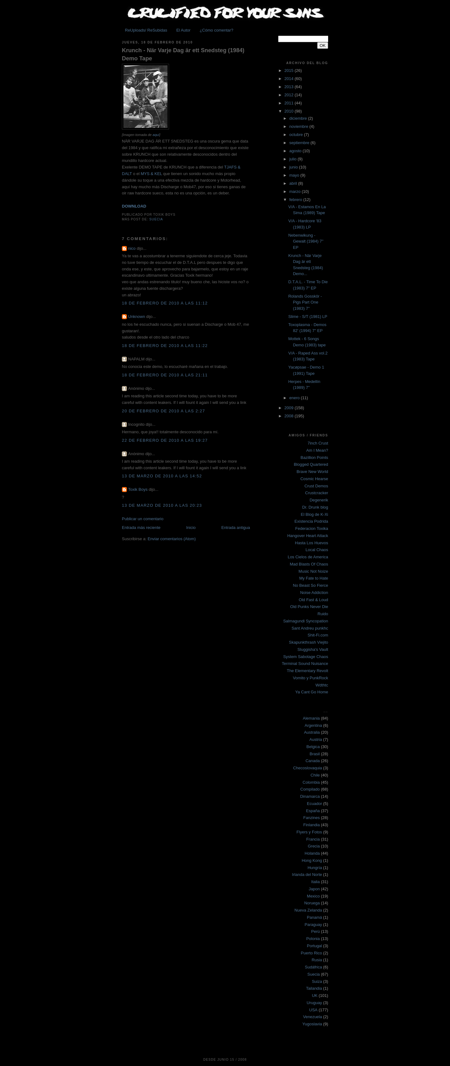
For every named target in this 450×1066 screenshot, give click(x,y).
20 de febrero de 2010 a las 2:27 (163, 411)
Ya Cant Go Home (311, 692)
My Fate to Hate (313, 578)
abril (293, 183)
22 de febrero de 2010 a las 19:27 (165, 440)
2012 (289, 95)
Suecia (156, 219)
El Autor (183, 30)
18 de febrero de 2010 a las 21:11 (165, 375)
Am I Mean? (317, 450)
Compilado (310, 789)
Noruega (312, 903)
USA (313, 1010)
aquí (155, 135)
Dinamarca (310, 796)
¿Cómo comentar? (216, 30)
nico (132, 248)
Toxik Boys (138, 489)
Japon (314, 889)
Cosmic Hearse (314, 478)
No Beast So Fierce (310, 585)
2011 (289, 103)
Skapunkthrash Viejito (308, 642)
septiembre (300, 142)
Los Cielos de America (308, 557)
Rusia (317, 960)
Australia (312, 732)
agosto (296, 150)
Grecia (314, 846)
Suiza (317, 981)
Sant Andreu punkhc (310, 628)
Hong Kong (312, 860)
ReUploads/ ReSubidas (146, 30)
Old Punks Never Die (309, 606)
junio (294, 167)
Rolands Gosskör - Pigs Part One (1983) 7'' (305, 302)
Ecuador (314, 803)
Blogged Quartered (311, 464)
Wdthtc (322, 685)
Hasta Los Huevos (311, 543)
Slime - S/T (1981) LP (307, 316)
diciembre (298, 118)
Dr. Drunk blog (315, 507)
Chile (315, 775)
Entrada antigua (235, 527)
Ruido (323, 613)
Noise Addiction (314, 592)
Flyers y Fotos (309, 832)
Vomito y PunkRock (310, 678)
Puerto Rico (311, 953)
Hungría (315, 867)
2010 (289, 111)
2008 (289, 416)
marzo (295, 191)
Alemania (311, 718)
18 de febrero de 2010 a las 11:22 (165, 345)
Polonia (313, 938)
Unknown (136, 316)
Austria (315, 739)
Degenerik (319, 500)
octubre (296, 134)
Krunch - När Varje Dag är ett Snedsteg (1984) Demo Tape (183, 54)
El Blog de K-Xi (314, 514)
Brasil (315, 754)
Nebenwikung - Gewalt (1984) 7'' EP (305, 241)
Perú (315, 931)
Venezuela (312, 1016)
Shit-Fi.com (318, 635)
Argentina (313, 725)
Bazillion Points (314, 457)
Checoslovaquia (307, 768)
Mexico (313, 896)
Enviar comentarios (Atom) (172, 538)
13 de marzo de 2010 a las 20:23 (162, 505)
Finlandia (311, 824)
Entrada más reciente (141, 527)
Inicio (191, 527)
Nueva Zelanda (308, 910)
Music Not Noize (313, 571)
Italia (315, 881)
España (313, 810)
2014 (289, 78)
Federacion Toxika (311, 528)
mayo (294, 175)
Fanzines (311, 817)
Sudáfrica (313, 967)
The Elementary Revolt (307, 670)
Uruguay (314, 1002)
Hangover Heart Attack (307, 535)
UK (315, 995)
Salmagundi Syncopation (305, 621)
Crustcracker (316, 492)
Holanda (312, 853)
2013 (289, 86)
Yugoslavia (312, 1024)
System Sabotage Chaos (305, 656)
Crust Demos (316, 486)
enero (295, 397)
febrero (296, 199)
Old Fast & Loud (313, 599)
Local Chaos (317, 549)
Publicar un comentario (142, 518)
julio (293, 159)
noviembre (299, 126)
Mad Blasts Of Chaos (309, 564)
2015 (289, 70)
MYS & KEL (151, 173)
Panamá (314, 917)
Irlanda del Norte (307, 874)
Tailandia (314, 988)
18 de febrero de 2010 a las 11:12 (165, 303)
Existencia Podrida (311, 521)
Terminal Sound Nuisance (305, 663)
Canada (313, 760)
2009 (289, 407)
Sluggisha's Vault (313, 649)
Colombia (311, 782)
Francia (313, 839)
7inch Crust (318, 443)
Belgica (313, 746)
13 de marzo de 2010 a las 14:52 (162, 476)
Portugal (314, 945)
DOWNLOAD (134, 206)
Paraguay (313, 924)
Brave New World (312, 471)
